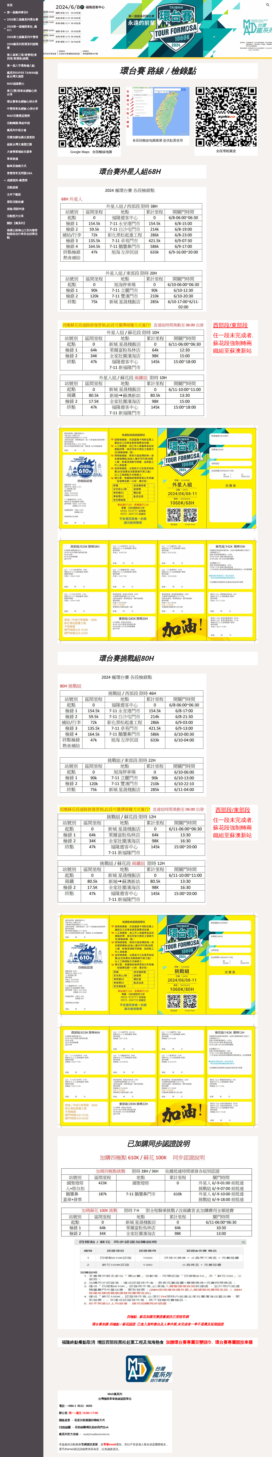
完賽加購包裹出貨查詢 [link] (21, 137)
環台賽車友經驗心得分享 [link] (22, 101)
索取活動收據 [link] (15, 201)
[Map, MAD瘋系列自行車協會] (217, 1416)
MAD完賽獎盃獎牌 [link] (18, 115)
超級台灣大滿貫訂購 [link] (19, 144)
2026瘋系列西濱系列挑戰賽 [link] (22, 46)
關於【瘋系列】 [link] (16, 223)
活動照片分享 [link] (15, 216)
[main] (158, 71)
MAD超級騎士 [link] (15, 83)
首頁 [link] (9, 5)
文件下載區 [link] (14, 194)
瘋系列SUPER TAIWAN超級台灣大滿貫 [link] (22, 74)
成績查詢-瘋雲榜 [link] (17, 180)
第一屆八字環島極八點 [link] (21, 65)
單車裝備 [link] (12, 158)
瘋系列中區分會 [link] (16, 130)
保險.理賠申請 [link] (15, 209)
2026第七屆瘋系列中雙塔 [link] (22, 37)
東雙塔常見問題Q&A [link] (19, 173)
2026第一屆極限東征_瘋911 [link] (22, 28)
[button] (268, 5)
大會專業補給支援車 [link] (19, 151)
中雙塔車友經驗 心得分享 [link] (22, 108)
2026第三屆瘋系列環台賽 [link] (22, 19)
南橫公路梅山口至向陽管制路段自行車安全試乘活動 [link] (22, 234)
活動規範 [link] (12, 187)
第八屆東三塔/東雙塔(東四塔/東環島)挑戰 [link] (22, 56)
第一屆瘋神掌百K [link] (17, 12)
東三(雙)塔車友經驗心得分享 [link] (22, 92)
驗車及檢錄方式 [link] (16, 166)
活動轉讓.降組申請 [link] (18, 123)
